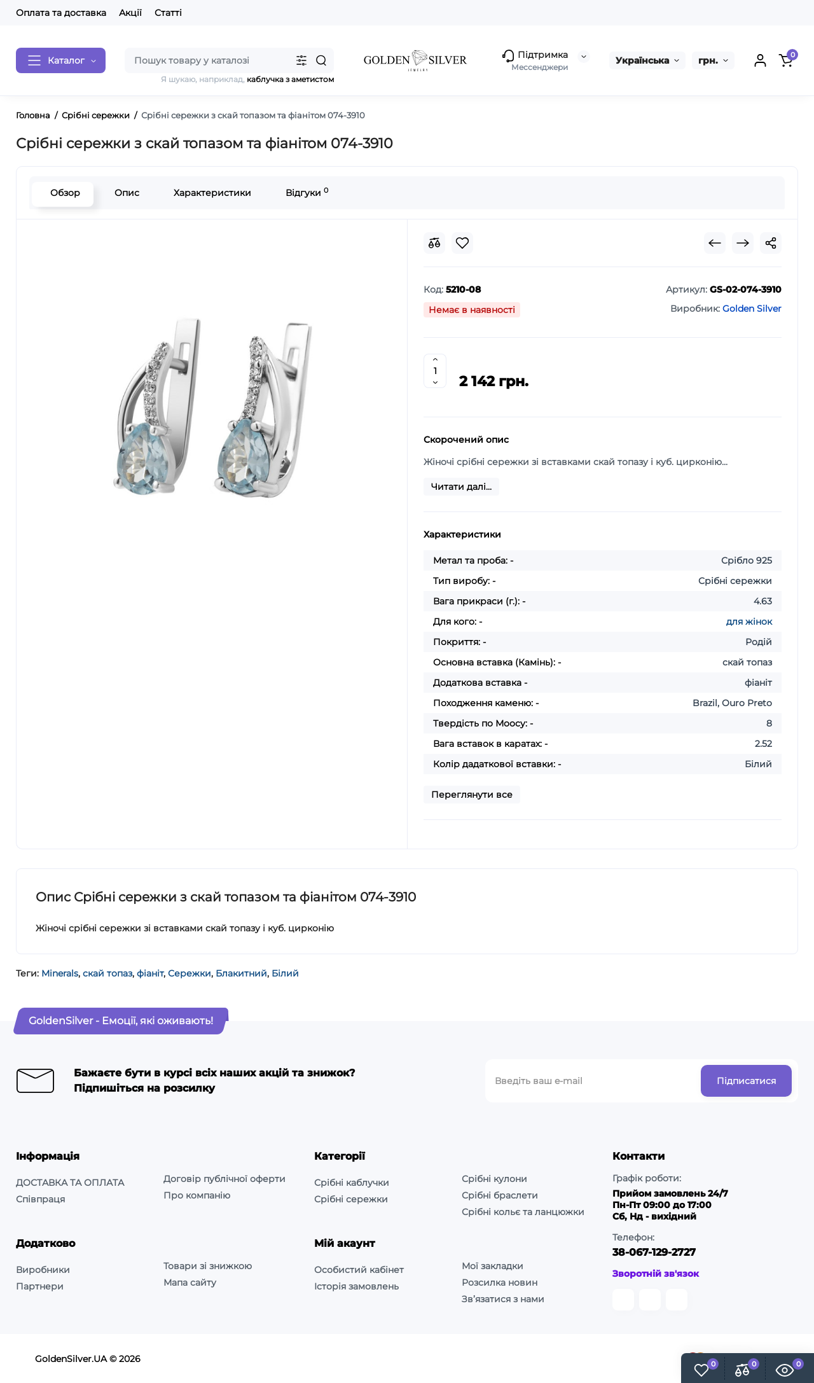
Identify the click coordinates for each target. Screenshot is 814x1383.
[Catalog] (61, 60)
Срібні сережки (351, 1199)
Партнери (40, 1286)
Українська (642, 60)
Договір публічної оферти (224, 1179)
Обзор (63, 192)
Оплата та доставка (61, 12)
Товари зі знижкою (207, 1266)
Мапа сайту (189, 1282)
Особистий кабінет (359, 1269)
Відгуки (304, 192)
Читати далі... (461, 486)
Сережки (189, 973)
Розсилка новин (499, 1282)
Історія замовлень (356, 1286)
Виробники (43, 1269)
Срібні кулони (494, 1179)
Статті (168, 12)
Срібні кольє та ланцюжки (523, 1212)
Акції (130, 12)
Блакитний (241, 973)
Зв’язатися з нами (503, 1299)
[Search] (321, 60)
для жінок (749, 621)
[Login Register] (760, 60)
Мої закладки (492, 1266)
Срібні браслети (500, 1195)
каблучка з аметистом (290, 79)
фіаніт (150, 973)
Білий (285, 973)
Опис (124, 192)
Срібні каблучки (351, 1182)
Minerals (59, 973)
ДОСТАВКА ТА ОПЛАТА (70, 1182)
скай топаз (107, 973)
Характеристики (210, 192)
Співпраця (40, 1199)
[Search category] (301, 60)
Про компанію (196, 1195)
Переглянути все (472, 794)
